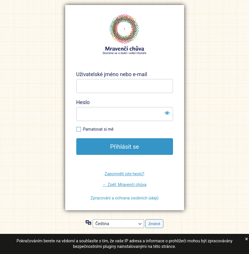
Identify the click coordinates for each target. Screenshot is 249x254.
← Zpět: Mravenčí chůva (124, 184)
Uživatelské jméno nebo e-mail (111, 74)
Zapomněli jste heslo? (124, 173)
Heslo (83, 102)
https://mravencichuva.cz (124, 34)
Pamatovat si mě (98, 129)
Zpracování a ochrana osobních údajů (125, 198)
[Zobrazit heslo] (167, 113)
